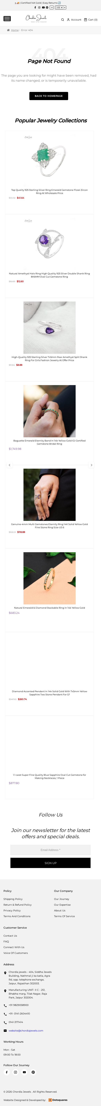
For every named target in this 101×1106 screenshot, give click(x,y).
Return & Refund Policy (17, 904)
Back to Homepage (49, 96)
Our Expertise (62, 904)
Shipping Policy (13, 899)
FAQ (6, 941)
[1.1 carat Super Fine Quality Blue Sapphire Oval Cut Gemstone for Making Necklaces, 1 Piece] (49, 757)
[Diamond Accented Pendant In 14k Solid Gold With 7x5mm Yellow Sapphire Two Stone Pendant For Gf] (49, 674)
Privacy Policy (12, 910)
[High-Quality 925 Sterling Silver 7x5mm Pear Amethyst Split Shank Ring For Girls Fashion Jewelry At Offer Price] (49, 339)
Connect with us (13, 947)
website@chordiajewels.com (26, 1030)
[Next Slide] (91, 465)
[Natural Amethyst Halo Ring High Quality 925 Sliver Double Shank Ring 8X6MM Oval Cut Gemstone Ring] (49, 256)
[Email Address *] (50, 850)
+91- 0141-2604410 (19, 1013)
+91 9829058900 (19, 1005)
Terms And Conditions (16, 916)
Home (15, 30)
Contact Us (10, 935)
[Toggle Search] (62, 19)
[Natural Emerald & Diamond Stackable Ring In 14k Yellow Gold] (49, 590)
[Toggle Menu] (7, 18)
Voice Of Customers (15, 953)
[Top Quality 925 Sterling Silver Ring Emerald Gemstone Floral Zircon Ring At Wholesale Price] (49, 172)
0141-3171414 (16, 1022)
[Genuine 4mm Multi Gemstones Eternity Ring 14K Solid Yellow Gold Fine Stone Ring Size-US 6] (49, 506)
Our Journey (61, 899)
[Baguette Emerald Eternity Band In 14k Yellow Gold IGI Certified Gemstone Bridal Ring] (49, 423)
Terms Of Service (64, 916)
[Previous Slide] (10, 465)
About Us (59, 910)
